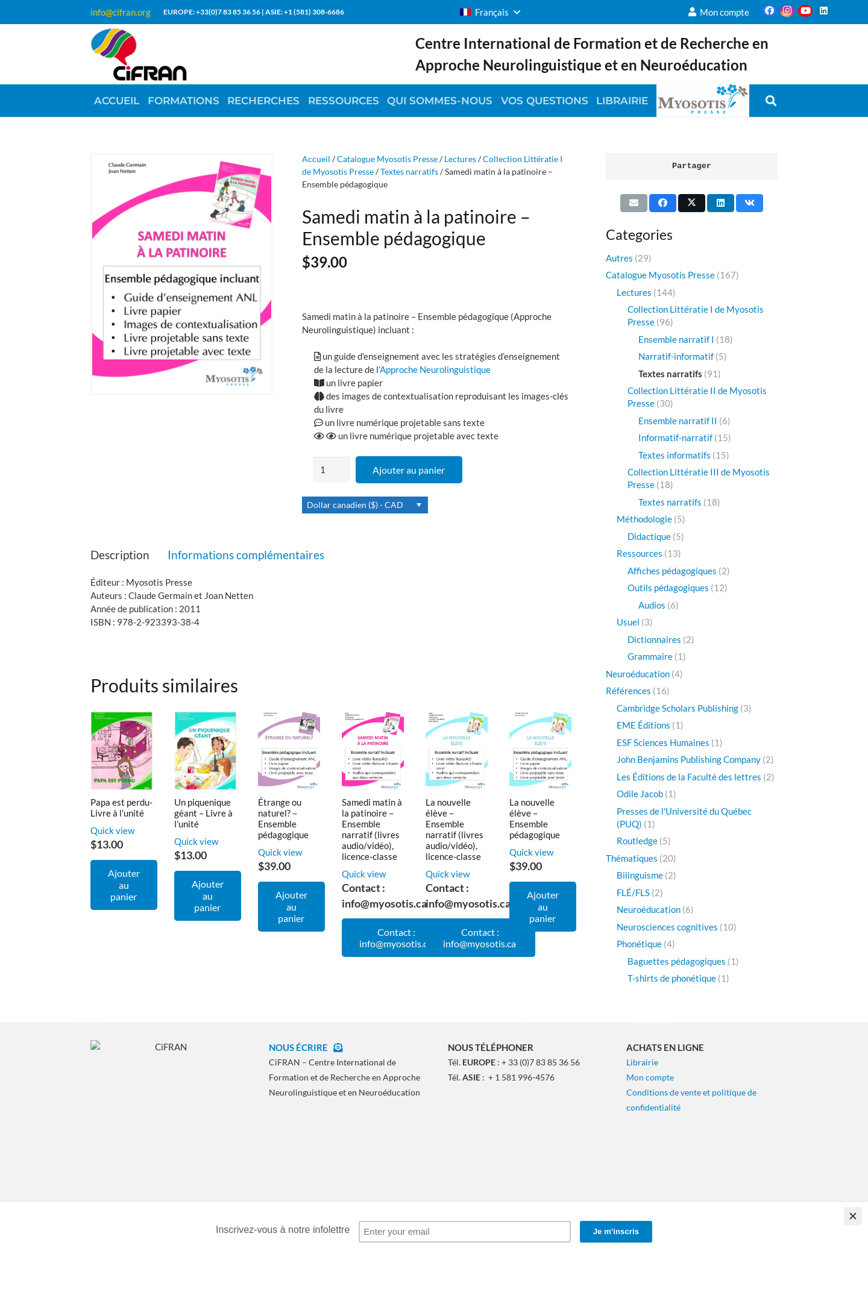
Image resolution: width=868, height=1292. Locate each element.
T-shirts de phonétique (671, 978)
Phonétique (639, 943)
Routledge (637, 840)
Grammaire (650, 656)
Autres (619, 257)
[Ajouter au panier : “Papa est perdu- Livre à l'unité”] (123, 885)
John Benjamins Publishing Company (689, 759)
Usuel (628, 621)
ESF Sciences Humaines (663, 742)
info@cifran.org (120, 12)
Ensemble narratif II (677, 420)
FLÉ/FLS (633, 892)
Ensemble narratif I (676, 339)
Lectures (460, 159)
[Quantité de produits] (331, 469)
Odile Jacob (640, 793)
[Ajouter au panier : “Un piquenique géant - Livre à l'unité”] (207, 896)
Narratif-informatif (676, 356)
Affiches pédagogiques (672, 570)
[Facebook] (769, 11)
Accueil (316, 159)
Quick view (112, 830)
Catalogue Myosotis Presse (387, 159)
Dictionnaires (654, 639)
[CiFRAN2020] (138, 54)
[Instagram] (787, 11)
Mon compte (650, 1077)
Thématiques (632, 858)
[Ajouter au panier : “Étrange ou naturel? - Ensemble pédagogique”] (291, 907)
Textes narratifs (409, 172)
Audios (651, 605)
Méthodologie (644, 518)
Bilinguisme (640, 875)
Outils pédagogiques (668, 587)
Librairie (642, 1062)
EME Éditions (643, 725)
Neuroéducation (638, 673)
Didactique (649, 536)
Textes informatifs (674, 455)
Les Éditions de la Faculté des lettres (689, 776)
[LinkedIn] (823, 11)
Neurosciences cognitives (667, 926)
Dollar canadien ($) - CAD (355, 505)
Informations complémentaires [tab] (246, 555)
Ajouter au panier (409, 469)
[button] (490, 12)
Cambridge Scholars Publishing (677, 708)
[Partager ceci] (662, 203)
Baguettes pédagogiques (676, 961)
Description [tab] (119, 555)
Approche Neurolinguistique (435, 369)
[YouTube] (805, 11)
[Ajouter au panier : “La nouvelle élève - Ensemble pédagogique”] (542, 907)
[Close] (853, 1216)
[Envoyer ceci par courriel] (633, 203)
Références (628, 690)
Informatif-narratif (675, 437)
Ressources (639, 553)
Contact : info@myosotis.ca (396, 937)
